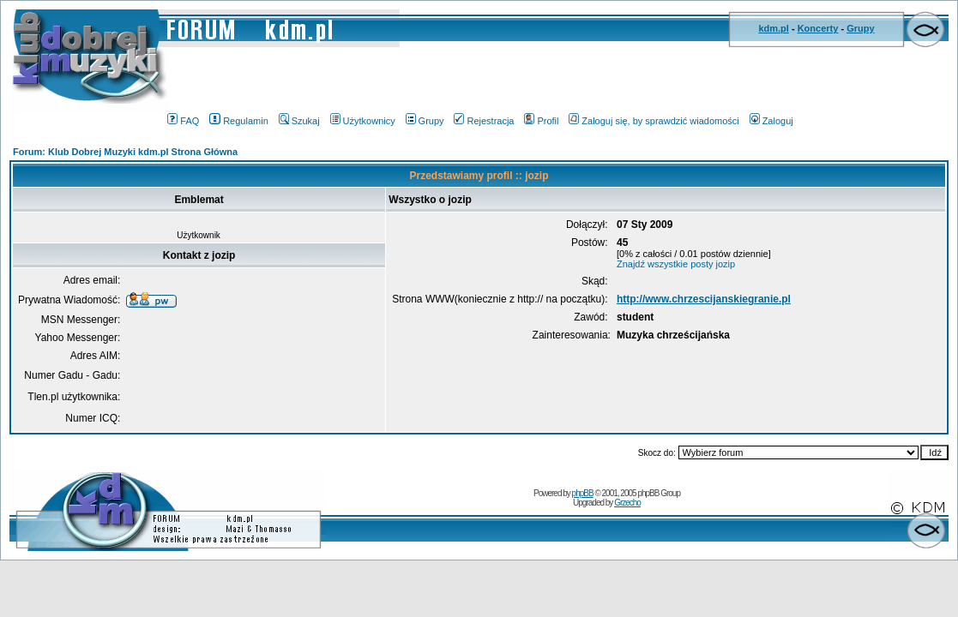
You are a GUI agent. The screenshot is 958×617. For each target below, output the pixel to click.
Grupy (860, 28)
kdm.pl (773, 28)
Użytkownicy (362, 121)
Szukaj (299, 121)
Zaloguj (771, 121)
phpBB (582, 493)
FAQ (183, 121)
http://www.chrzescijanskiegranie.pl (704, 299)
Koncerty (818, 28)
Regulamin (238, 121)
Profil (541, 121)
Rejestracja (484, 121)
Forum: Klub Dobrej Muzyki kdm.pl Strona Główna (125, 152)
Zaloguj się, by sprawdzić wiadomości (653, 121)
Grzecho (627, 502)
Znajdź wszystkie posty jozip (676, 264)
